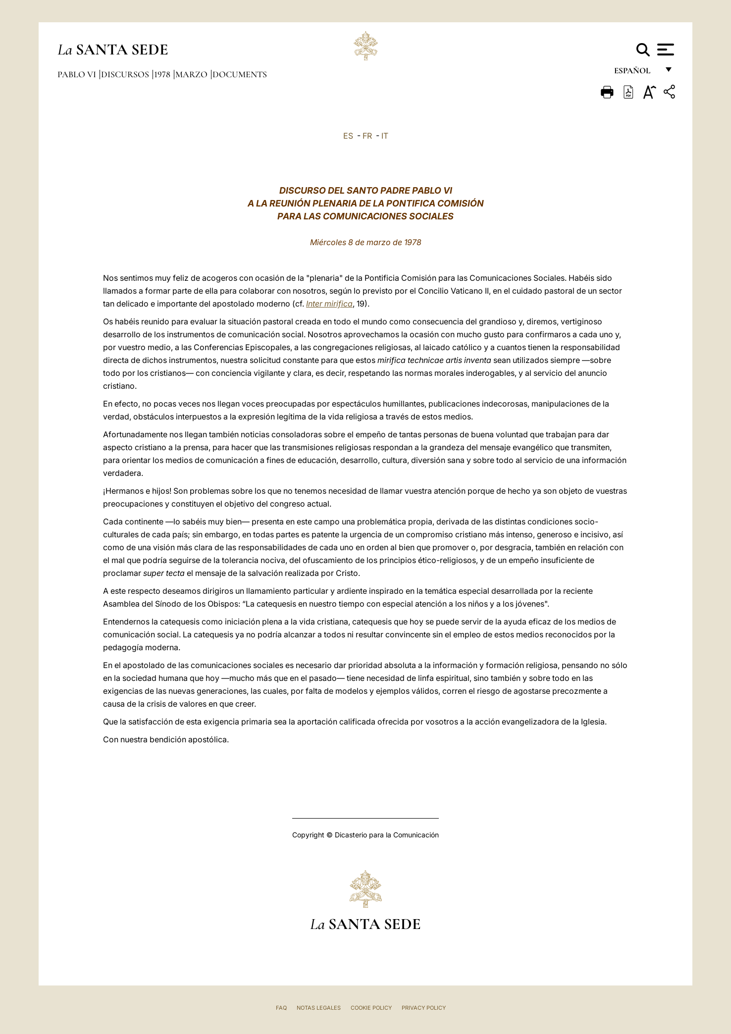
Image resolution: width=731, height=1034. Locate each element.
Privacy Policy (424, 1007)
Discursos (126, 74)
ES (348, 136)
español (636, 73)
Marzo (192, 74)
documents (239, 74)
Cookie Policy (371, 1007)
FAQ (281, 1007)
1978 (163, 74)
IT (384, 136)
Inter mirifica (329, 304)
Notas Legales (319, 1007)
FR (367, 136)
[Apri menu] (664, 49)
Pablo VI (77, 74)
